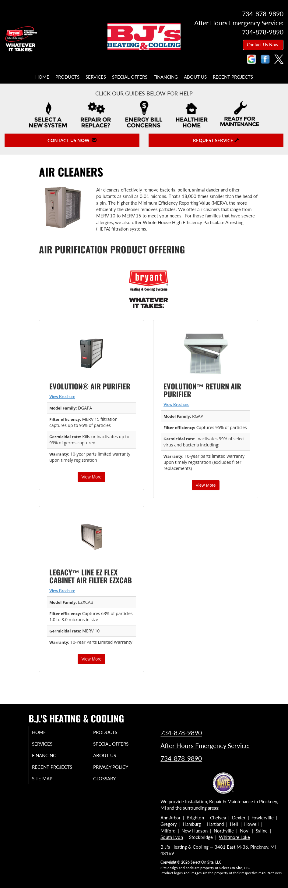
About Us (195, 77)
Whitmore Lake (234, 837)
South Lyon (171, 837)
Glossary (110, 778)
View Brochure (62, 396)
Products (67, 77)
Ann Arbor (170, 817)
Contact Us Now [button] (263, 44)
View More (92, 476)
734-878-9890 (181, 732)
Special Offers (129, 77)
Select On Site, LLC (206, 862)
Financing (165, 77)
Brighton (195, 817)
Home (42, 77)
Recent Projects (233, 77)
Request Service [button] (216, 140)
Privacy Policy (116, 767)
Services (96, 77)
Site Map (48, 778)
